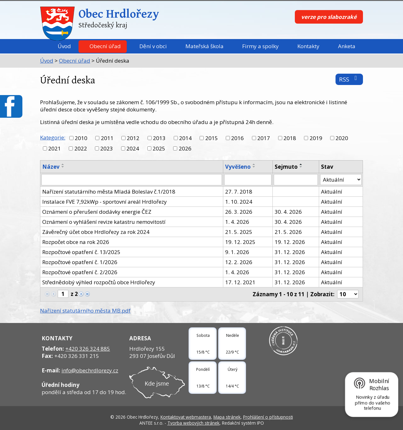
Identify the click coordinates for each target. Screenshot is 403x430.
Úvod (64, 46)
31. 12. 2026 (290, 252)
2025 (159, 148)
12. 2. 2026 (238, 262)
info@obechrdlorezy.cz (89, 370)
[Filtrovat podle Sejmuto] (296, 179)
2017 (263, 138)
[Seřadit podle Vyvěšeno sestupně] (254, 167)
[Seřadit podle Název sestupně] (63, 167)
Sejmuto (286, 166)
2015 (211, 138)
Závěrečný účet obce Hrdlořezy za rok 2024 (95, 231)
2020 (342, 138)
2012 (133, 138)
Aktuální (331, 191)
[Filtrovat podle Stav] (341, 179)
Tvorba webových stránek (193, 423)
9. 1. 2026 (237, 252)
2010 (81, 138)
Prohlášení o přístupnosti (268, 417)
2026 (185, 148)
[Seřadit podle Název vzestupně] (63, 164)
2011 (107, 138)
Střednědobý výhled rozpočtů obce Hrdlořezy (98, 282)
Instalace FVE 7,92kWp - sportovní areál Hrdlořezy (104, 201)
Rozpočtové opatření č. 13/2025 (81, 252)
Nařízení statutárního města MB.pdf (85, 310)
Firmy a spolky (260, 46)
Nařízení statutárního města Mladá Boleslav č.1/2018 (108, 191)
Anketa (346, 46)
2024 (132, 148)
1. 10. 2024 (238, 201)
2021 (54, 148)
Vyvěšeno (238, 166)
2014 (185, 138)
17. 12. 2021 (240, 282)
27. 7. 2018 (238, 191)
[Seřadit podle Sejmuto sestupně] (301, 167)
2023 (106, 148)
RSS (349, 79)
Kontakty (308, 46)
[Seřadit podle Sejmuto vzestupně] (301, 164)
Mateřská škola (204, 46)
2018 (289, 138)
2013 (159, 138)
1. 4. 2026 (237, 221)
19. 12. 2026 (290, 242)
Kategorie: (52, 137)
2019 (316, 138)
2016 (237, 138)
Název (51, 166)
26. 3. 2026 (238, 211)
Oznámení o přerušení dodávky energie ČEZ (96, 211)
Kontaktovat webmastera (186, 417)
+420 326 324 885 (87, 348)
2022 (80, 148)
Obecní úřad (105, 46)
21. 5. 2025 (238, 231)
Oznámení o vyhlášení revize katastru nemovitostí (104, 221)
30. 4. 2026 (288, 211)
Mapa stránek (227, 417)
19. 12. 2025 (240, 242)
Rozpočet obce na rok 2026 (75, 242)
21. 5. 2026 (288, 231)
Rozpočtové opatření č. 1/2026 (79, 262)
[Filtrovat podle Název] (131, 179)
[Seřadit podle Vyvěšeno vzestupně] (254, 164)
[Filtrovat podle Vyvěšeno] (248, 179)
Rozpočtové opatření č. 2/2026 (79, 272)
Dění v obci (153, 46)
